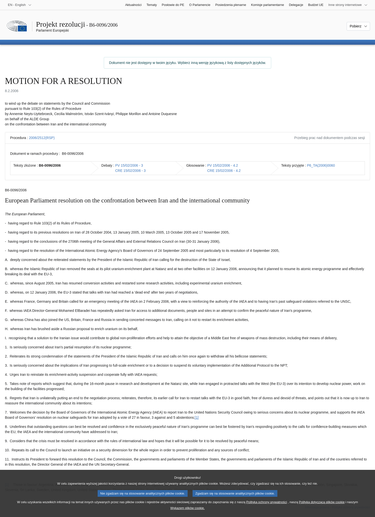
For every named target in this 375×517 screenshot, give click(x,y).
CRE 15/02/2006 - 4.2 (224, 171)
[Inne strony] (348, 5)
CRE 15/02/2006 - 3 (130, 171)
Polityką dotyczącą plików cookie (322, 507)
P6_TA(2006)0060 (321, 165)
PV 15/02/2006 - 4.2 (222, 165)
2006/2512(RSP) (41, 138)
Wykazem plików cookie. (187, 513)
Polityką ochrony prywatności (266, 507)
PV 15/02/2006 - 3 (129, 165)
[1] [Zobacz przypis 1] (197, 417)
